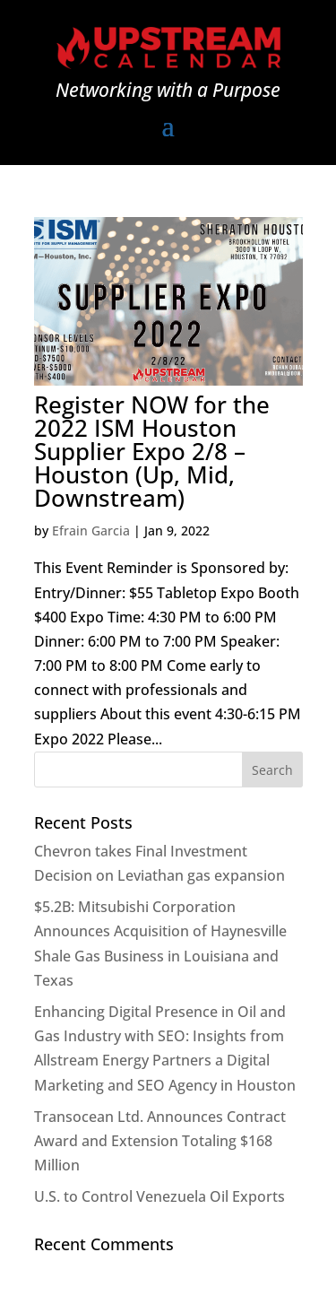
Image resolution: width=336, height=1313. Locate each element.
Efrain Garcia (91, 530)
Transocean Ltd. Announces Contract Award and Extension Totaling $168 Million (160, 1141)
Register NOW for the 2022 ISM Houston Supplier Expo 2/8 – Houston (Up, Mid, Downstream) (152, 451)
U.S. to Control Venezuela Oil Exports (159, 1196)
